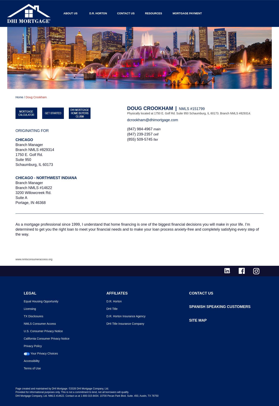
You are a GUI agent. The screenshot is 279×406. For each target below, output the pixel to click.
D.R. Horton (98, 13)
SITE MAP (198, 320)
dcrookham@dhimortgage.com (152, 120)
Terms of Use (32, 368)
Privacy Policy (33, 346)
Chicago (24, 140)
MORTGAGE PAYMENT (187, 13)
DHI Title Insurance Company (125, 323)
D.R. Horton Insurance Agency (125, 316)
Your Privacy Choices (44, 353)
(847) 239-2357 (140, 134)
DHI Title (112, 308)
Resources (153, 13)
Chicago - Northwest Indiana (46, 178)
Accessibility (31, 361)
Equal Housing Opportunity (41, 301)
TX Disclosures (33, 316)
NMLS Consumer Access (40, 323)
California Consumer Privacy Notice (46, 338)
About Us (70, 13)
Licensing (30, 308)
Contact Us (126, 13)
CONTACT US (201, 293)
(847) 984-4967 (140, 129)
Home (19, 97)
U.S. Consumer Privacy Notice (43, 331)
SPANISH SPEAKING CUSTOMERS (219, 307)
